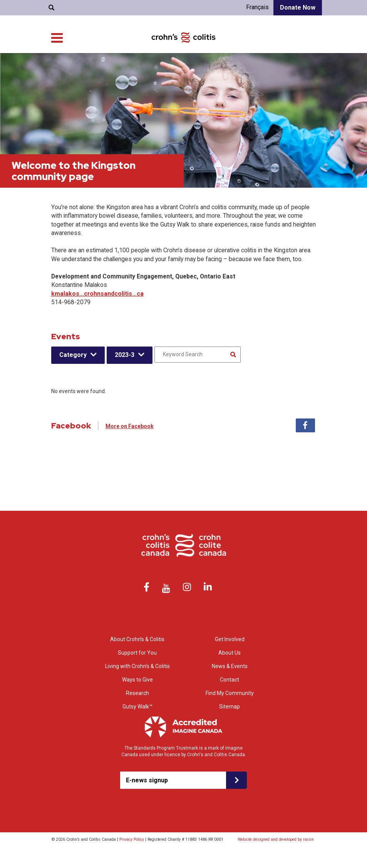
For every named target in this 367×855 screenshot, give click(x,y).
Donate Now (297, 7)
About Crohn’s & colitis (109, 65)
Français (257, 7)
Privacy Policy (131, 839)
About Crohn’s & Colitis (137, 639)
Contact (105, 45)
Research (270, 65)
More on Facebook (130, 426)
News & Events (72, 45)
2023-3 (124, 354)
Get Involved (303, 73)
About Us (34, 45)
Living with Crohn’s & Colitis (219, 65)
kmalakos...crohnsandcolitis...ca (97, 293)
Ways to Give (302, 65)
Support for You (161, 65)
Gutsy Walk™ (137, 706)
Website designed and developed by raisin (276, 839)
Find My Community (149, 45)
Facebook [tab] (305, 425)
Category (73, 354)
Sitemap (229, 706)
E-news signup (147, 780)
